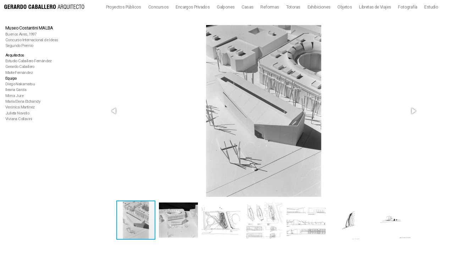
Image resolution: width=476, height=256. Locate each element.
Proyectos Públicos (123, 7)
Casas (247, 7)
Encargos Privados (193, 7)
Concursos (158, 7)
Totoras (293, 7)
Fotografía (407, 7)
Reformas (269, 7)
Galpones (225, 7)
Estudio (431, 7)
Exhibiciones (319, 7)
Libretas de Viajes (375, 7)
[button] (114, 111)
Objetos (344, 7)
